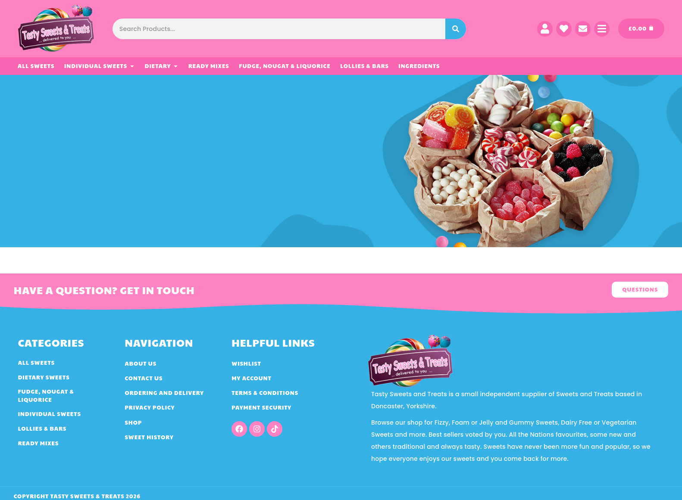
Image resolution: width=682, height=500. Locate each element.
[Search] (455, 29)
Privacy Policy (150, 407)
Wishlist (246, 363)
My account (252, 378)
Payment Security (261, 407)
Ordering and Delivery (164, 393)
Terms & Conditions (265, 393)
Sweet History (149, 437)
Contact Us (144, 378)
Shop (133, 422)
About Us (140, 363)
